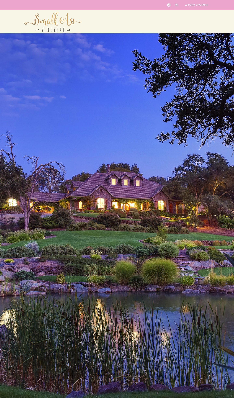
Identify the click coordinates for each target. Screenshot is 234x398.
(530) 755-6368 (198, 5)
